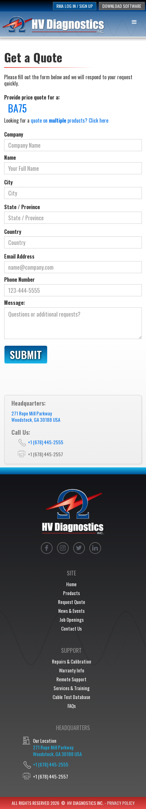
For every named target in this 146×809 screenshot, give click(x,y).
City (8, 182)
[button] (134, 21)
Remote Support (71, 679)
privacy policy (121, 802)
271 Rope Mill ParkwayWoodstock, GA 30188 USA (35, 416)
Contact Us (71, 628)
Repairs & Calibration (71, 661)
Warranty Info (71, 670)
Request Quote (71, 601)
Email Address (19, 256)
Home (71, 584)
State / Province (22, 207)
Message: (14, 302)
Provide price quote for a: (32, 97)
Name (10, 157)
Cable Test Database (71, 696)
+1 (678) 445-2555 (45, 442)
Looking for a (56, 120)
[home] (54, 24)
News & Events (71, 610)
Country (12, 231)
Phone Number (19, 279)
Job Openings (71, 619)
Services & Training (72, 687)
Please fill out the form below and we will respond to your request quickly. (68, 80)
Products (71, 592)
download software (121, 6)
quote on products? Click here (69, 120)
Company (13, 134)
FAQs (71, 705)
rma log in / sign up (74, 6)
